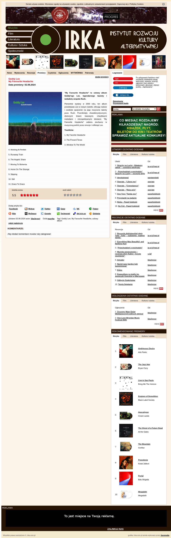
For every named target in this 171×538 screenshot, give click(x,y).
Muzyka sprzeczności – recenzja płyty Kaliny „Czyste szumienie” (128, 254)
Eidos (119, 270)
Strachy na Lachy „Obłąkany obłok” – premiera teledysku (128, 166)
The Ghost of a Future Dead (150, 428)
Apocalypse (143, 412)
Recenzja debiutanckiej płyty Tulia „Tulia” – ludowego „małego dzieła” (130, 236)
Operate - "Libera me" (127, 182)
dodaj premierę (102, 77)
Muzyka (12, 27)
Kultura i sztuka (148, 154)
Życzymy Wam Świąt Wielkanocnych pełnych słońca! (129, 313)
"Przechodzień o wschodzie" (130, 248)
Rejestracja (118, 101)
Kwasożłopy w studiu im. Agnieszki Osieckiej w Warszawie (129, 275)
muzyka (51, 219)
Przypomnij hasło (120, 103)
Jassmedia (165, 535)
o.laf (149, 254)
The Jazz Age (144, 364)
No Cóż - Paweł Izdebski (128, 206)
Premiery (41, 73)
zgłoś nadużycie (15, 223)
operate (151, 182)
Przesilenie (143, 460)
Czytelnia (52, 73)
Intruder (120, 260)
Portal (141, 476)
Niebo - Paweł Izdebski (127, 202)
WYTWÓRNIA (77, 73)
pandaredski (153, 178)
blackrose (35, 219)
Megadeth (142, 492)
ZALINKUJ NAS (115, 529)
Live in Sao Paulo (146, 380)
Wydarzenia (19, 73)
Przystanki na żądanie (127, 198)
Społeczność (16, 50)
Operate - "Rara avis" (126, 190)
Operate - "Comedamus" (128, 186)
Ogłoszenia (64, 73)
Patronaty (89, 73)
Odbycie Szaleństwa (126, 280)
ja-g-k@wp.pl (153, 166)
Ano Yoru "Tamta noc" (127, 194)
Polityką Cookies (137, 4)
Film (10, 33)
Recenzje (31, 73)
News (9, 73)
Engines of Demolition (148, 396)
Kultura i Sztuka (17, 45)
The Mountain (144, 444)
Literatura (14, 39)
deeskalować (123, 178)
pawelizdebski (154, 194)
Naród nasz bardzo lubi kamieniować (126, 265)
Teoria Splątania (125, 284)
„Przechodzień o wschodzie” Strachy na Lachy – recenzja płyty (130, 173)
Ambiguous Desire (146, 348)
